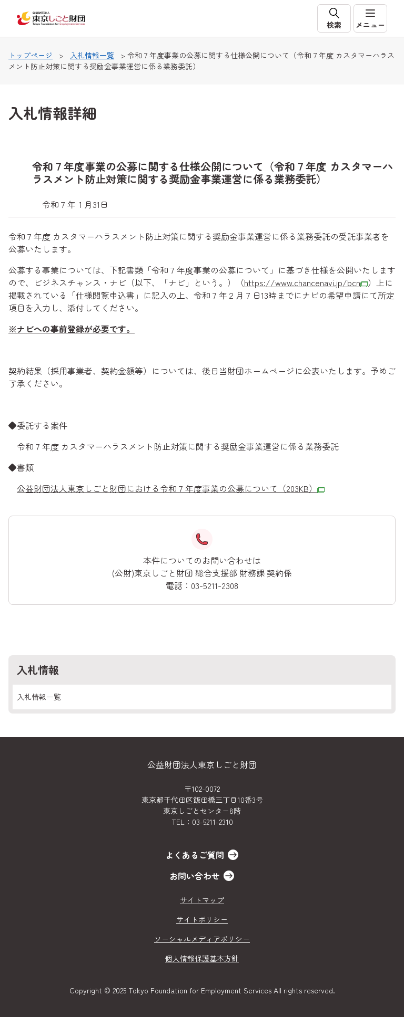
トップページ (30, 55)
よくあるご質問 (194, 854)
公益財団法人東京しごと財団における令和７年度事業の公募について (171, 488)
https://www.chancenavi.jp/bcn (306, 282)
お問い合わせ (194, 875)
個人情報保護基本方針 (202, 958)
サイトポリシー (202, 919)
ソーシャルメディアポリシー (202, 939)
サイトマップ (202, 900)
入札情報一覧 (92, 55)
